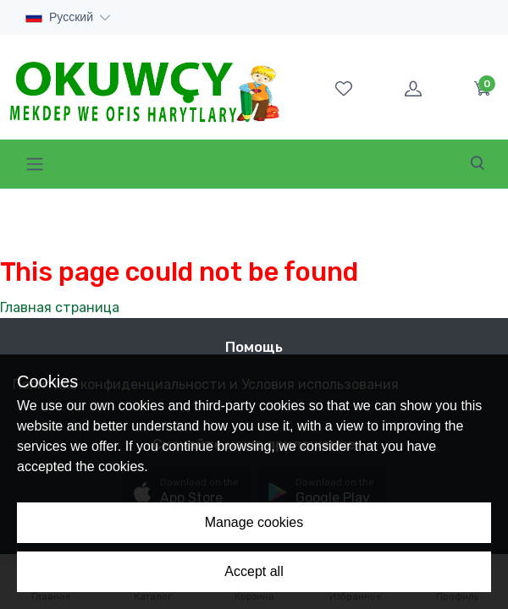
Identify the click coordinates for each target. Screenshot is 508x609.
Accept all (253, 571)
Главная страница (59, 307)
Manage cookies (254, 522)
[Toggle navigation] (35, 164)
